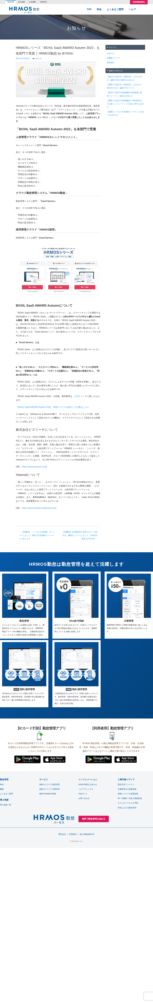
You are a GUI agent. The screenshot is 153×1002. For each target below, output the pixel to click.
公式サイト (79, 396)
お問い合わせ (84, 798)
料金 (99, 10)
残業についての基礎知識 (128, 794)
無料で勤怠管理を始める (93, 819)
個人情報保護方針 (87, 834)
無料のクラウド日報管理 (49, 789)
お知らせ (38, 58)
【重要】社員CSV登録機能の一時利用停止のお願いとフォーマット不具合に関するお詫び (125, 103)
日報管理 (50, 2)
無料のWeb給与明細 (47, 794)
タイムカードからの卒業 (128, 803)
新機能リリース (113, 58)
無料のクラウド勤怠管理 (49, 784)
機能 (2, 789)
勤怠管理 (11, 2)
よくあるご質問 (115, 10)
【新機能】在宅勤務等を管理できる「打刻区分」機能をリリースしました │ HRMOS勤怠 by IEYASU (79, 535)
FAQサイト (83, 794)
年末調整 (37, 2)
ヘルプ (132, 10)
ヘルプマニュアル (85, 789)
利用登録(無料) (139, 2)
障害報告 (110, 62)
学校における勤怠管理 (127, 808)
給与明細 (24, 2)
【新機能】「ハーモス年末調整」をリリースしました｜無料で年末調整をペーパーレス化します (37, 535)
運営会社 (62, 834)
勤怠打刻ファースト (126, 784)
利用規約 (73, 834)
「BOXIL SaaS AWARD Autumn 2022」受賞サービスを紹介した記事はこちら (52, 407)
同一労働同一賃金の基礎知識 (130, 798)
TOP (89, 10)
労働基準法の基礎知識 (127, 789)
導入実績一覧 (5, 805)
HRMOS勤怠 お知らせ (87, 784)
